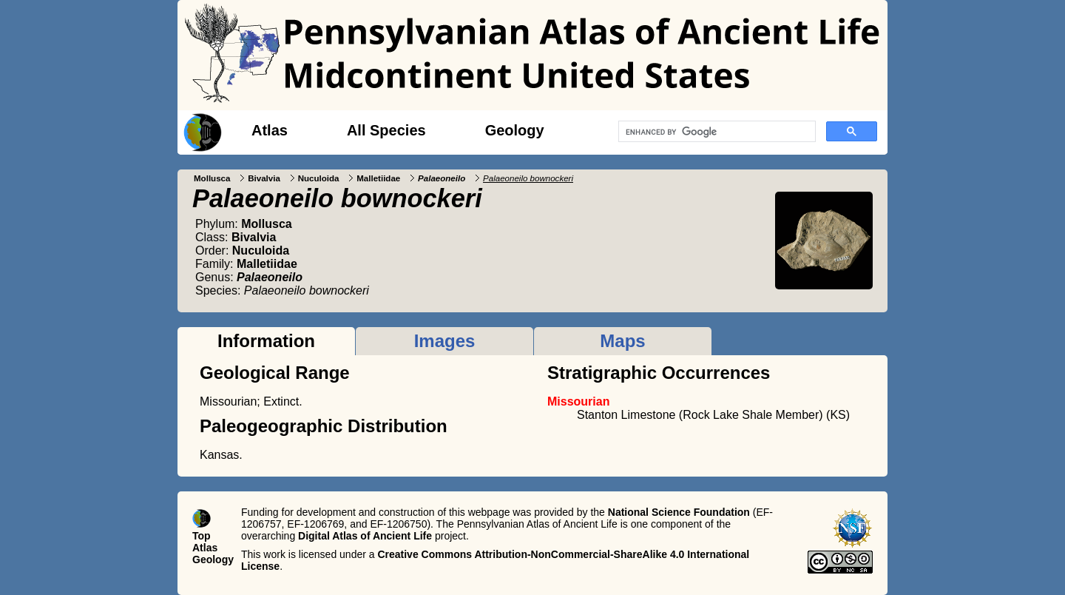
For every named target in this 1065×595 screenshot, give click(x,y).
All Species (386, 130)
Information (266, 341)
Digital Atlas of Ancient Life (365, 536)
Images (445, 341)
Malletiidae (378, 178)
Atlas (269, 130)
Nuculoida (318, 178)
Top (201, 536)
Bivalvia (264, 178)
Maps (622, 341)
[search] (715, 131)
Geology (514, 130)
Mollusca (212, 178)
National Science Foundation (679, 512)
